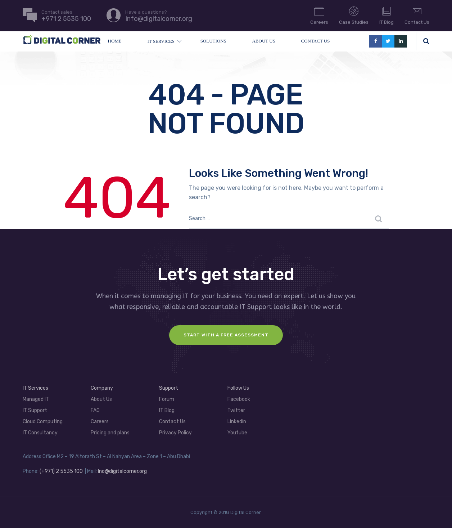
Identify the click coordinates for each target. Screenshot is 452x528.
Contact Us (416, 15)
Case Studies (354, 15)
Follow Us (238, 388)
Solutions (213, 41)
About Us (263, 41)
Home (115, 41)
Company (102, 388)
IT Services (161, 41)
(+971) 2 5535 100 (61, 471)
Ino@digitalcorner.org (122, 471)
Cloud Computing (43, 422)
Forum (166, 399)
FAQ (95, 410)
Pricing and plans (110, 433)
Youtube (237, 433)
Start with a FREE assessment (226, 334)
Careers (319, 15)
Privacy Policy (175, 433)
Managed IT (36, 399)
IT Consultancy (40, 433)
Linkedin (236, 422)
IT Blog (386, 15)
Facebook (238, 399)
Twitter (236, 410)
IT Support (35, 410)
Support (168, 388)
